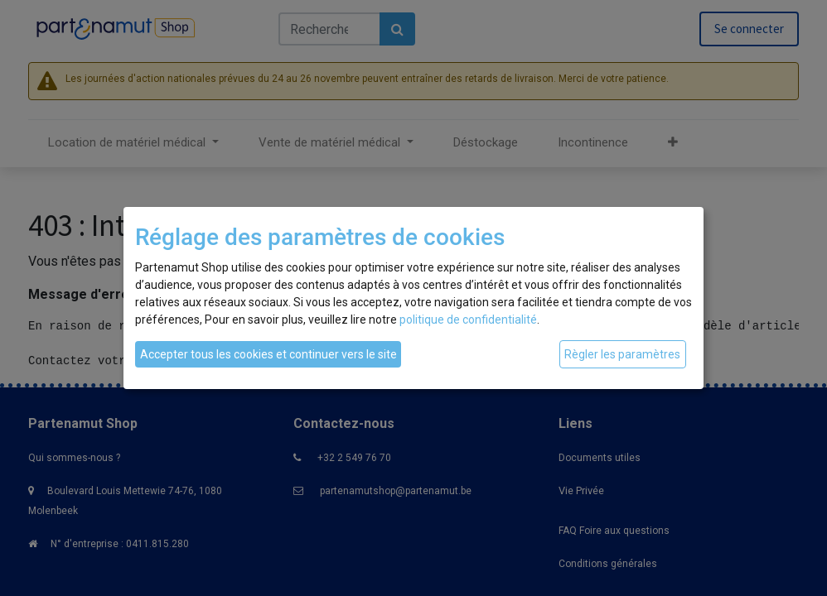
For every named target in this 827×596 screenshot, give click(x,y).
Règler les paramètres (622, 354)
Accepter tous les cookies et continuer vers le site (268, 354)
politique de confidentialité (468, 319)
